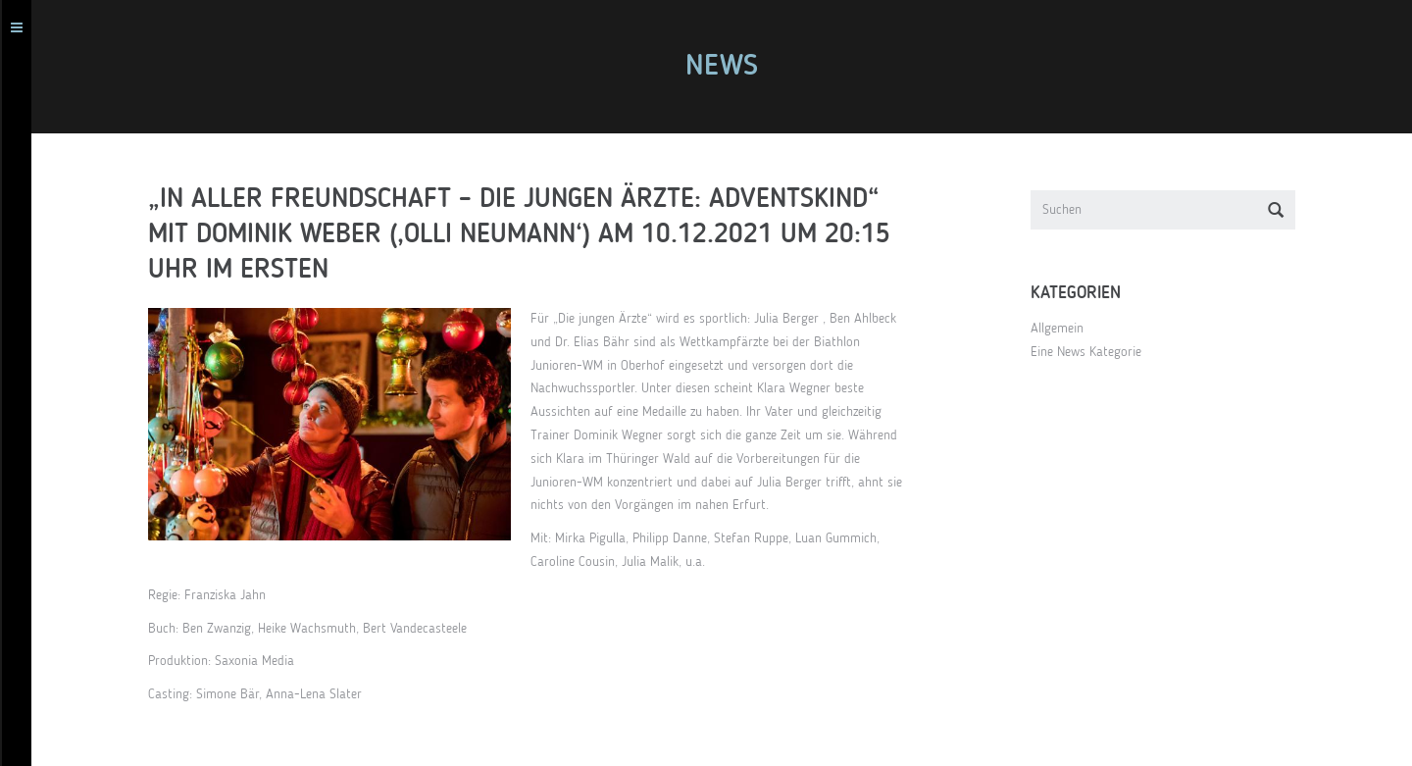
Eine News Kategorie (1094, 352)
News (730, 66)
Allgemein (1065, 328)
